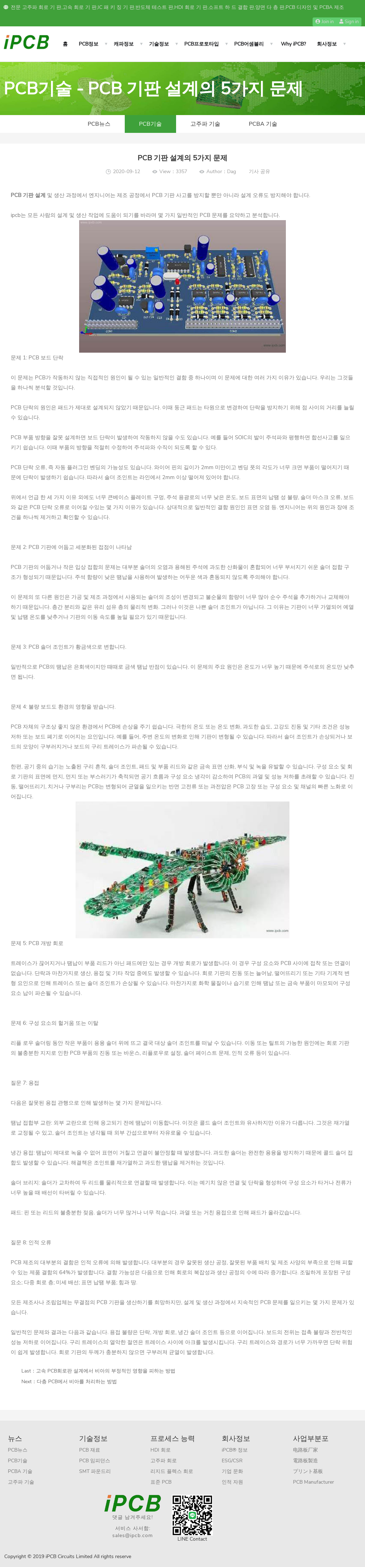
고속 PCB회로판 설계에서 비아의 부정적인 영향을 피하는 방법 (105, 1371)
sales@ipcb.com (132, 1535)
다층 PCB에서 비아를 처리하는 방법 (77, 1381)
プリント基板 (308, 1471)
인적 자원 (232, 1482)
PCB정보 (88, 44)
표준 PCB (160, 1482)
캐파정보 (124, 44)
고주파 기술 (205, 124)
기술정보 (159, 44)
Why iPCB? (293, 44)
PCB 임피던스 (94, 1460)
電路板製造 (305, 1460)
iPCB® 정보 (235, 1450)
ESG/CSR (232, 1460)
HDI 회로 (160, 1450)
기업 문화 (232, 1471)
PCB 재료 (89, 1450)
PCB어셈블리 (249, 44)
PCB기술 (150, 124)
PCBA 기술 (263, 124)
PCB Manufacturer (313, 1482)
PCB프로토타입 (201, 44)
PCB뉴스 (99, 124)
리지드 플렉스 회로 (171, 1471)
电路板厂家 (305, 1450)
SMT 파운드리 (95, 1471)
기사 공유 (259, 171)
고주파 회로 (163, 1460)
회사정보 (327, 44)
